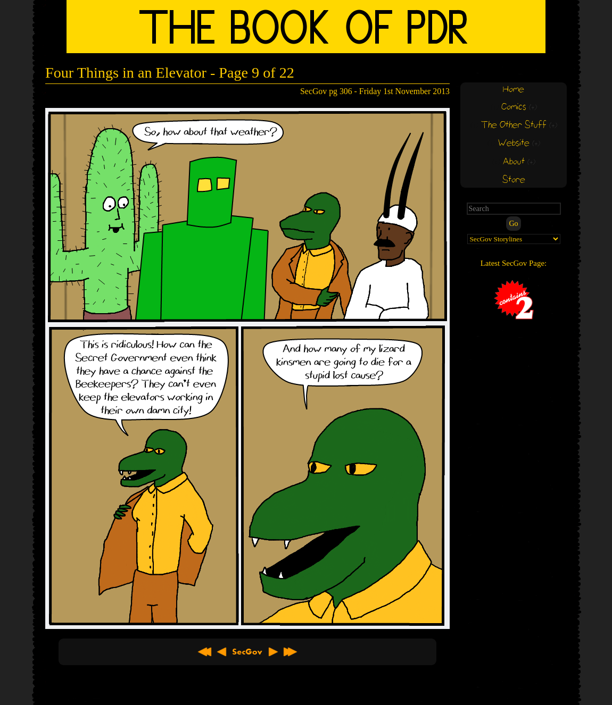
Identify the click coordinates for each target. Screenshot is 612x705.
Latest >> (290, 652)
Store (513, 180)
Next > (273, 652)
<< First (204, 652)
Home (513, 89)
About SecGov (247, 652)
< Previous (221, 652)
